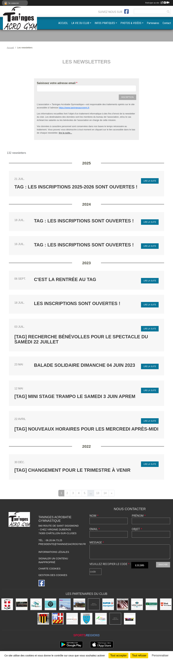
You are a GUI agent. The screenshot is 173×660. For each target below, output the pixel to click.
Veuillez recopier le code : (110, 564)
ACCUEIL (63, 23)
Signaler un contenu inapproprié (53, 560)
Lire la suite (150, 180)
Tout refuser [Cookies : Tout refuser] (139, 655)
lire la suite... (65, 133)
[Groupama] (151, 604)
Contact (167, 23)
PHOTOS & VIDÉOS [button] (130, 23)
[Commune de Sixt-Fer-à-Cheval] (166, 604)
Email (94, 529)
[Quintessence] (122, 604)
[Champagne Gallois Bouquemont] (94, 604)
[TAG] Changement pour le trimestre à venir (72, 470)
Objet (137, 529)
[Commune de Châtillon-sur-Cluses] (57, 619)
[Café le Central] (50, 604)
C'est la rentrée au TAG (65, 279)
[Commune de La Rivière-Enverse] (86, 619)
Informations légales (54, 552)
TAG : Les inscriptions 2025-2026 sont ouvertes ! (75, 186)
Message (96, 542)
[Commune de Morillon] (7, 604)
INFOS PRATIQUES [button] (105, 23)
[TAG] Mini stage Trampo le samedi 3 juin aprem (74, 396)
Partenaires (153, 23)
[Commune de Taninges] (101, 619)
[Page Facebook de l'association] (126, 11)
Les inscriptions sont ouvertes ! (77, 303)
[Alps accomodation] (65, 604)
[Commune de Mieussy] (43, 619)
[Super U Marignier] (108, 604)
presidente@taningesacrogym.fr (62, 544)
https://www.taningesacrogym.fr (74, 107)
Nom (94, 516)
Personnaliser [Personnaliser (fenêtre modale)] (160, 655)
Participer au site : (157, 3)
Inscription (127, 97)
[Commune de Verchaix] (137, 604)
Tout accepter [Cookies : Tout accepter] (118, 655)
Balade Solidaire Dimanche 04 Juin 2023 (84, 365)
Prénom (139, 516)
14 (105, 493)
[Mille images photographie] (130, 619)
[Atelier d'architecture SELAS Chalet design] (79, 604)
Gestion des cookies (53, 575)
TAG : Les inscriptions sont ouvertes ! (84, 220)
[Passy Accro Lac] (36, 604)
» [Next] (111, 493)
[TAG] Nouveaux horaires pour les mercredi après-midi (86, 429)
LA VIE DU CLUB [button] (80, 23)
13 (97, 493)
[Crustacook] (72, 619)
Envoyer (163, 564)
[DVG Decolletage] (115, 619)
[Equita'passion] (21, 604)
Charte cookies (49, 568)
